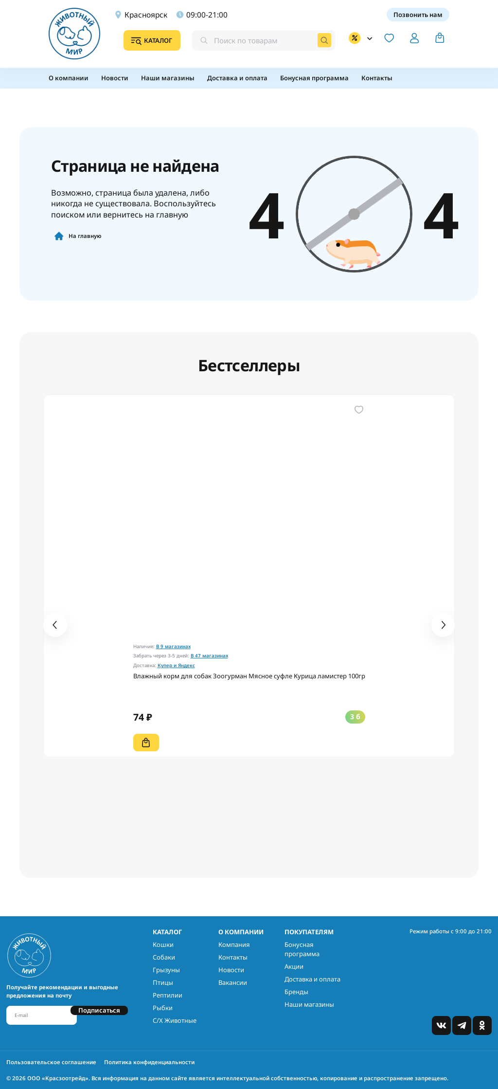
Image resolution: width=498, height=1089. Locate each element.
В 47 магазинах (209, 656)
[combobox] (263, 40)
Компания (234, 944)
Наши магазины (309, 1004)
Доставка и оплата (312, 979)
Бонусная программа (302, 949)
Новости (231, 969)
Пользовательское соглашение (51, 1062)
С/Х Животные (174, 1020)
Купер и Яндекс (176, 665)
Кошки (163, 944)
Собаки (164, 957)
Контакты (233, 957)
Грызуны (166, 969)
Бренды (296, 991)
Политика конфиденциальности (149, 1062)
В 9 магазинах (173, 646)
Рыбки (163, 1007)
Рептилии (167, 995)
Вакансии (232, 982)
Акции (294, 966)
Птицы (163, 982)
